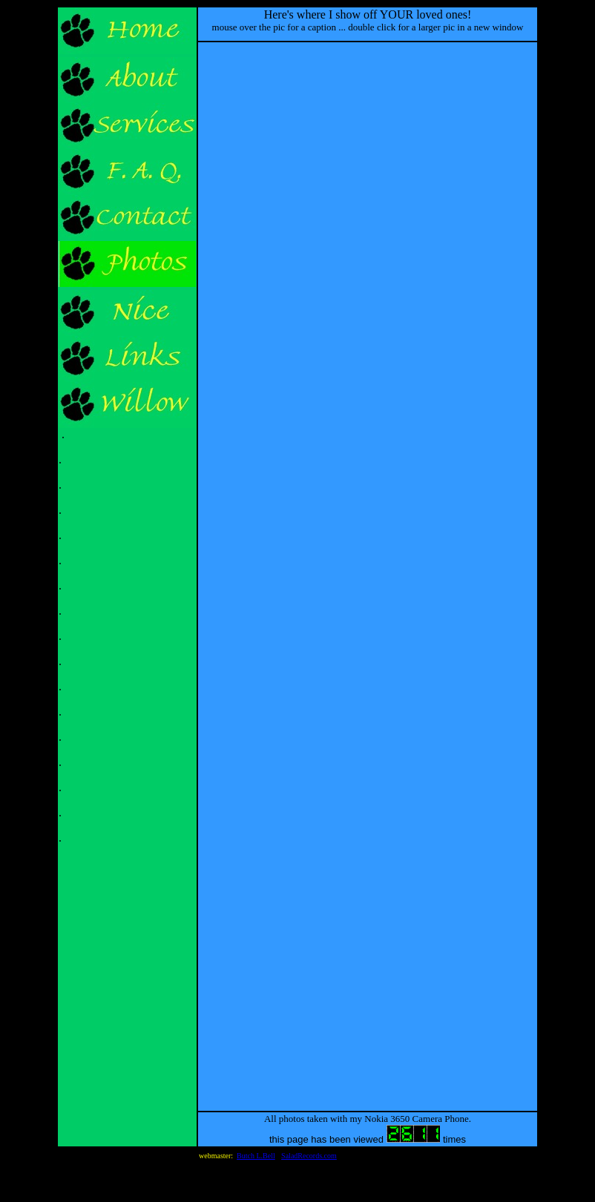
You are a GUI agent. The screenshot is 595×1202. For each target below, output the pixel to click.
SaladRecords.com (309, 1156)
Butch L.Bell (256, 1156)
